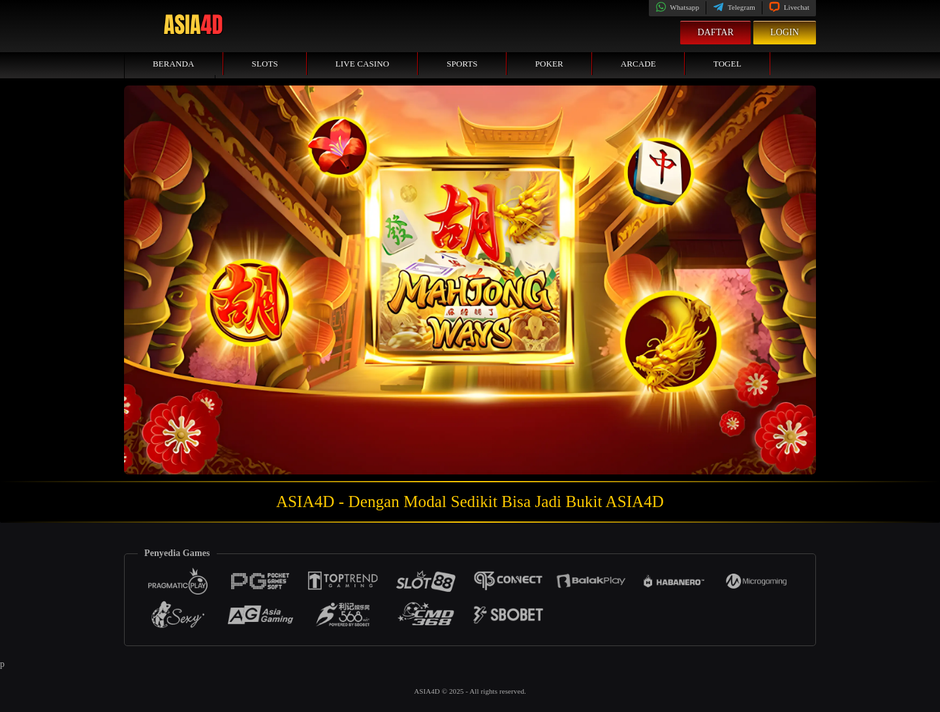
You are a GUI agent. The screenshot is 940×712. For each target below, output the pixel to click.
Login (784, 32)
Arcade (638, 64)
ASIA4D (428, 691)
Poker (549, 64)
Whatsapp (677, 7)
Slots (265, 64)
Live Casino (362, 64)
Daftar (715, 32)
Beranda (174, 64)
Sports (462, 64)
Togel (727, 64)
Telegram (734, 7)
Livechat (789, 7)
